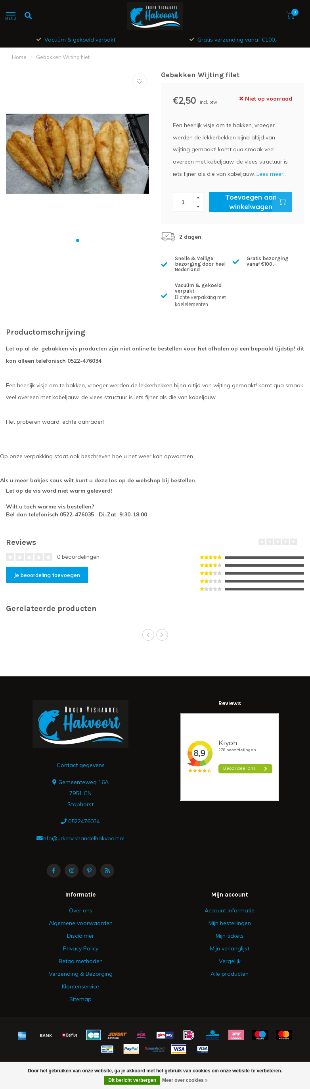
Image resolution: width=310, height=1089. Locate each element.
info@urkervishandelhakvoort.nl (83, 838)
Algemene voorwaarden (81, 923)
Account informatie (230, 910)
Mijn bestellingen (230, 923)
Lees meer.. (271, 173)
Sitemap (80, 999)
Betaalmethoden (81, 961)
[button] (77, 240)
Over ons (80, 910)
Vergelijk (230, 961)
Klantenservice (80, 986)
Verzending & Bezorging (81, 973)
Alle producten (229, 973)
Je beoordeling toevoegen (47, 575)
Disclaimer (80, 935)
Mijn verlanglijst (229, 948)
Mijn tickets (230, 935)
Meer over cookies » (185, 1080)
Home (19, 57)
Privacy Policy (80, 948)
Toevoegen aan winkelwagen (259, 202)
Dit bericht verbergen (132, 1080)
